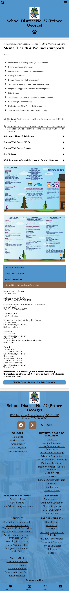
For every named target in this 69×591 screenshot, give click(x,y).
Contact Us (52, 487)
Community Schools (17, 561)
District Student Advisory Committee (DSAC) (17, 536)
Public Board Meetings (52, 452)
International (52, 513)
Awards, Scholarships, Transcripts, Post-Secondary (17, 526)
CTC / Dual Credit (51, 510)
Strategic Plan (17, 499)
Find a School (17, 440)
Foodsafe (52, 553)
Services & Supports (51, 542)
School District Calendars (51, 480)
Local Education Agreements (17, 506)
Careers (52, 476)
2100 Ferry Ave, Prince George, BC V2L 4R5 (34, 415)
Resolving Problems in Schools (52, 534)
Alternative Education (51, 502)
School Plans (17, 502)
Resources (51, 525)
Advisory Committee (52, 456)
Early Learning (51, 499)
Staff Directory (10, 587)
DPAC (52, 529)
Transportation (17, 444)
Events (51, 483)
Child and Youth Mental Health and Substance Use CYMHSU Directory (35, 120)
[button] (34, 137)
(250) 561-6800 (39, 418)
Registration (17, 437)
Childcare (52, 549)
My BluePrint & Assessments (17, 531)
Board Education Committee (51, 459)
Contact (61, 587)
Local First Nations (17, 565)
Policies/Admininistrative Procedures (52, 447)
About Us (52, 439)
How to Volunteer (51, 546)
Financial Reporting (51, 463)
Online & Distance (17, 451)
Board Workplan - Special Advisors (51, 468)
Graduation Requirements (17, 522)
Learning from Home (17, 541)
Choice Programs (17, 447)
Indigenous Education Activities (17, 549)
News (45, 587)
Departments (52, 473)
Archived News (52, 490)
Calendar (29, 587)
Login (46, 425)
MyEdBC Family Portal (52, 538)
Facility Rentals (17, 575)
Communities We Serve (17, 572)
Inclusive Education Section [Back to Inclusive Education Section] (16, 44)
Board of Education (52, 443)
